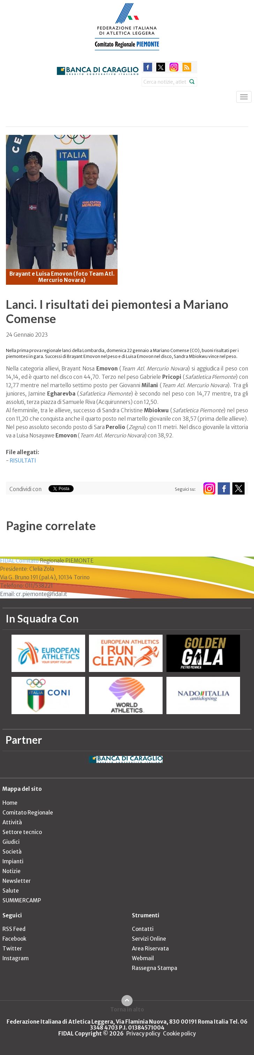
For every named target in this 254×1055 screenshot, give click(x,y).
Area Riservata (150, 948)
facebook (147, 67)
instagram (174, 67)
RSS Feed (13, 929)
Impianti (12, 861)
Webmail (143, 958)
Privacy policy (143, 1033)
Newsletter (16, 881)
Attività (12, 822)
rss (186, 67)
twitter (160, 67)
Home (9, 803)
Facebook (14, 938)
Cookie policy (179, 1033)
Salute (10, 890)
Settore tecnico (22, 832)
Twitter (12, 948)
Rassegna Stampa (154, 968)
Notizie (11, 871)
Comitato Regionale (27, 812)
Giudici (11, 842)
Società (12, 851)
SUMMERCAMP (21, 900)
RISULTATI (23, 460)
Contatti (143, 929)
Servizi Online (149, 938)
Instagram (15, 958)
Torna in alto (127, 1009)
